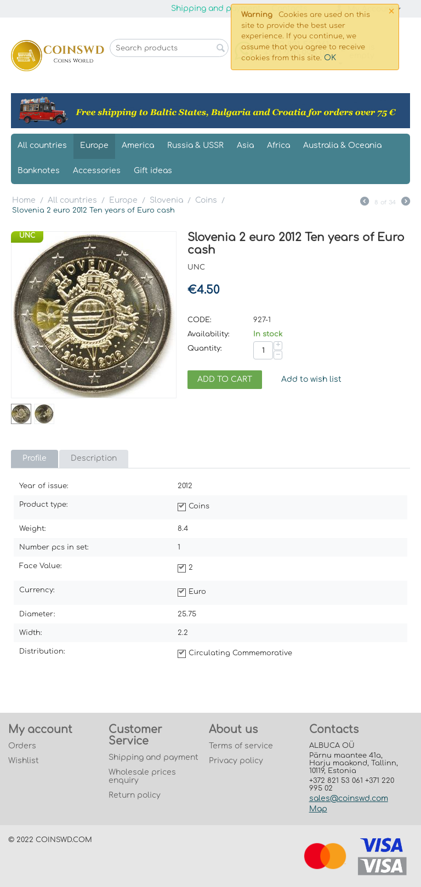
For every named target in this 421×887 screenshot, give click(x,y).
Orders (22, 746)
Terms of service (241, 746)
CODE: (199, 320)
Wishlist (23, 761)
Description (94, 458)
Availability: (208, 334)
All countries (42, 145)
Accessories (97, 171)
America (138, 145)
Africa (278, 145)
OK (330, 58)
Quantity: (204, 348)
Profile (34, 458)
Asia (245, 145)
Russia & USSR (195, 145)
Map (318, 809)
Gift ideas (153, 171)
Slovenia (166, 200)
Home (24, 200)
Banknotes (39, 171)
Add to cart (224, 379)
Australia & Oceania (342, 145)
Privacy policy (236, 761)
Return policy (135, 795)
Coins (206, 200)
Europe (94, 145)
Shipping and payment (216, 8)
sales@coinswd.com (348, 798)
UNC (27, 235)
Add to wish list (311, 379)
